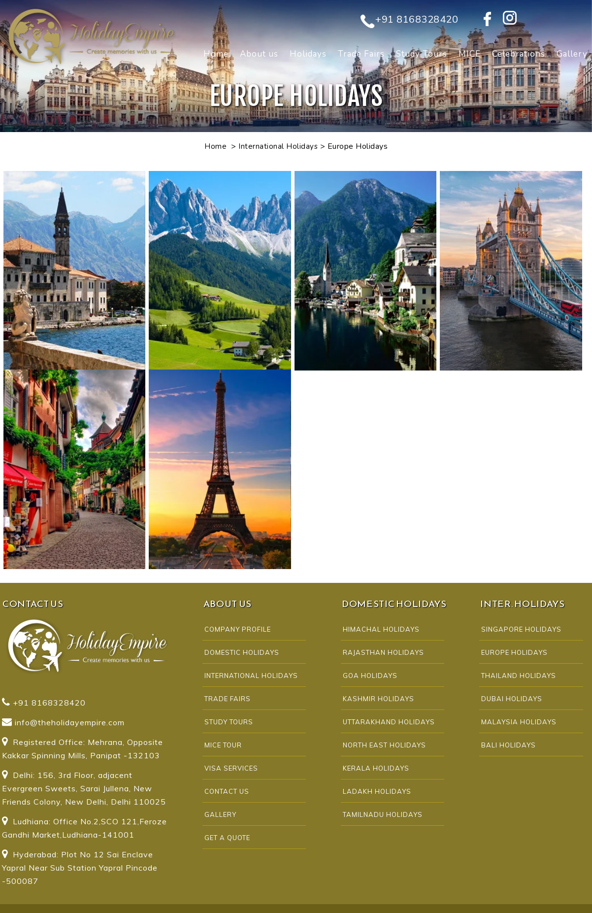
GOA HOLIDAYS (370, 675)
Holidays (308, 54)
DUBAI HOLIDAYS (511, 699)
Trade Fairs (361, 54)
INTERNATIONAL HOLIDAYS (251, 675)
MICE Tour (223, 745)
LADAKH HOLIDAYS (377, 791)
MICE (470, 54)
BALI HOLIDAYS (508, 745)
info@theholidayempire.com (70, 722)
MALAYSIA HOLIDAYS (519, 722)
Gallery (220, 814)
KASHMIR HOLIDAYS (378, 699)
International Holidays (278, 146)
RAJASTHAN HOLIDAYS (383, 652)
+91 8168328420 (416, 19)
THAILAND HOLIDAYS (518, 675)
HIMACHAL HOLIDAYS (381, 629)
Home (216, 54)
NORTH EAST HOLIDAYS (384, 745)
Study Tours (421, 54)
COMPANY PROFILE (237, 629)
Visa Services (231, 768)
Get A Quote (227, 838)
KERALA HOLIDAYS (376, 768)
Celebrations (518, 54)
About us (259, 54)
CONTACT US (226, 791)
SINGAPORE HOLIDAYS (521, 629)
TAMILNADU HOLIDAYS (383, 814)
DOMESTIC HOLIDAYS (241, 652)
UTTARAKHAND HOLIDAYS (389, 722)
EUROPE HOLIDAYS (514, 652)
